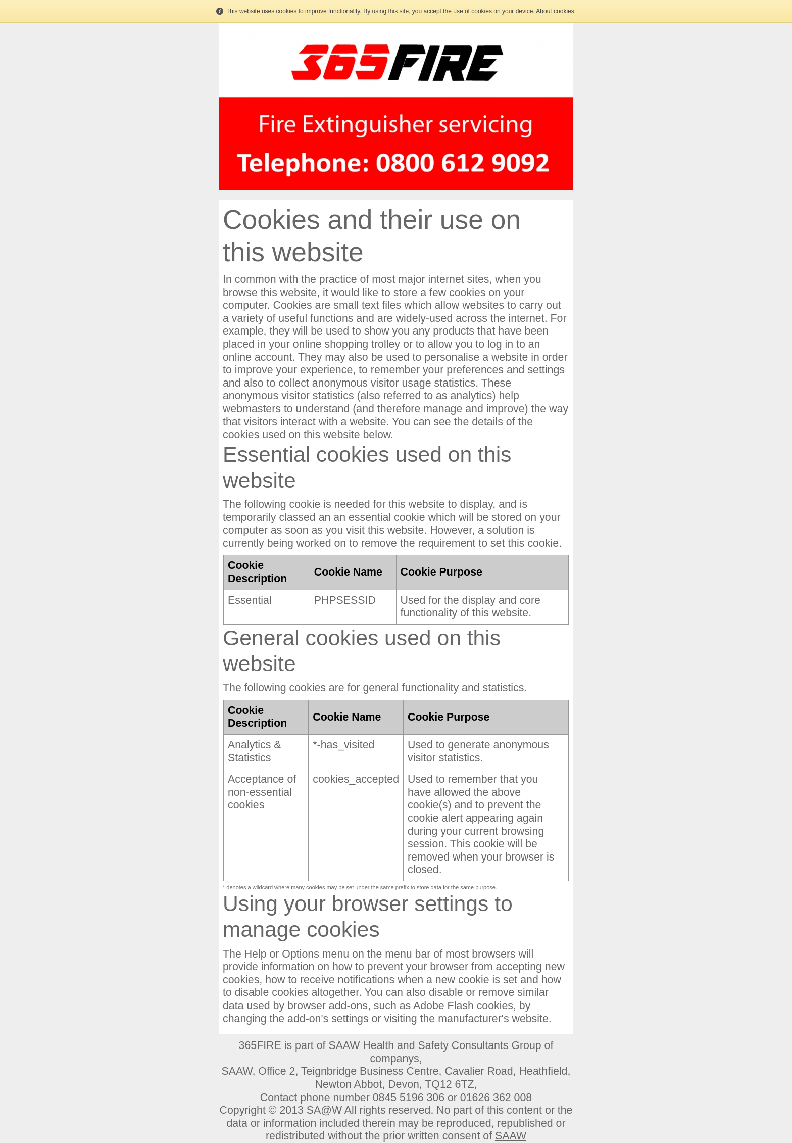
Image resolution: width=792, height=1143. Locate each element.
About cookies (555, 11)
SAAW (510, 1136)
